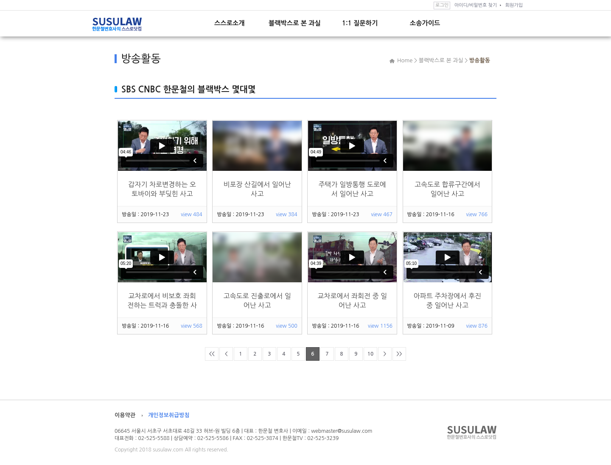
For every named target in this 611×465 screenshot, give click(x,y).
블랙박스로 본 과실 (295, 23)
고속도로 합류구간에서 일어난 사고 (447, 189)
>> (399, 353)
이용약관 (125, 415)
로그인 (441, 5)
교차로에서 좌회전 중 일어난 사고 (352, 300)
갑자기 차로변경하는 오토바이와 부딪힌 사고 (162, 189)
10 (370, 353)
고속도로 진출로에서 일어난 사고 (257, 300)
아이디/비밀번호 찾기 (475, 5)
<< (211, 353)
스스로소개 (229, 23)
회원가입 (514, 5)
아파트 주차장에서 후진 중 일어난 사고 (447, 300)
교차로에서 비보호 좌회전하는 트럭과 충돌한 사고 (162, 300)
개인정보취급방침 (169, 415)
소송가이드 (425, 23)
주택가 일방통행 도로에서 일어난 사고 (352, 189)
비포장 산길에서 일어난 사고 (257, 189)
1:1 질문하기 (360, 23)
